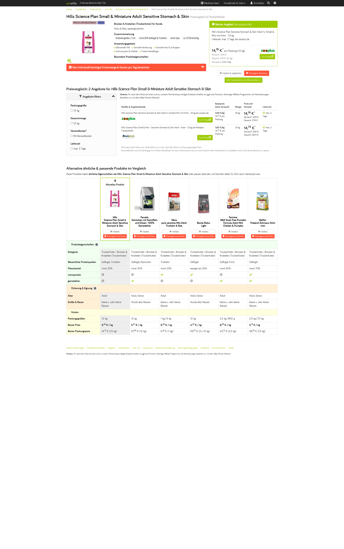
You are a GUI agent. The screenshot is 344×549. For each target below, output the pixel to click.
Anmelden (257, 3)
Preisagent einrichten (115, 236)
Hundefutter (80, 9)
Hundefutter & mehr (234, 3)
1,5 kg (76, 110)
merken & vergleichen (231, 73)
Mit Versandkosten (82, 136)
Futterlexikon (123, 348)
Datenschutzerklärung (165, 348)
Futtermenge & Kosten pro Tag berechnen (109, 67)
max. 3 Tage (79, 148)
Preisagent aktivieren (256, 73)
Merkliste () (210, 3)
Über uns (136, 348)
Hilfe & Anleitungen (75, 348)
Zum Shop (267, 56)
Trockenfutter (95, 9)
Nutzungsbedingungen (188, 348)
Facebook (205, 348)
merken (115, 231)
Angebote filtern (90, 96)
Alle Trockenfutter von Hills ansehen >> (243, 80)
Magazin (111, 348)
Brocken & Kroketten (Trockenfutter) (132, 9)
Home (69, 9)
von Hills (108, 9)
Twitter (231, 348)
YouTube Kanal (218, 348)
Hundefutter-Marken (96, 348)
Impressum (148, 348)
